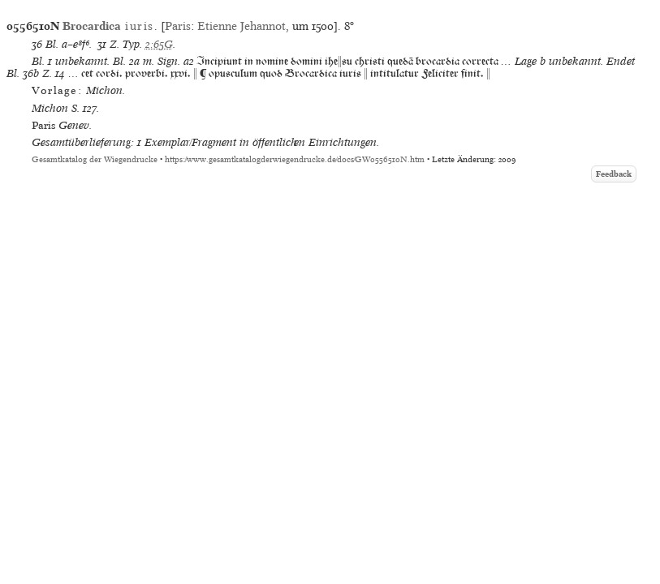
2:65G (159, 44)
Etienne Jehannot (241, 26)
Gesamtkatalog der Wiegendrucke (94, 159)
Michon (50, 108)
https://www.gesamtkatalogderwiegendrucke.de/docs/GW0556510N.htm (295, 159)
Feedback (614, 174)
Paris (178, 26)
